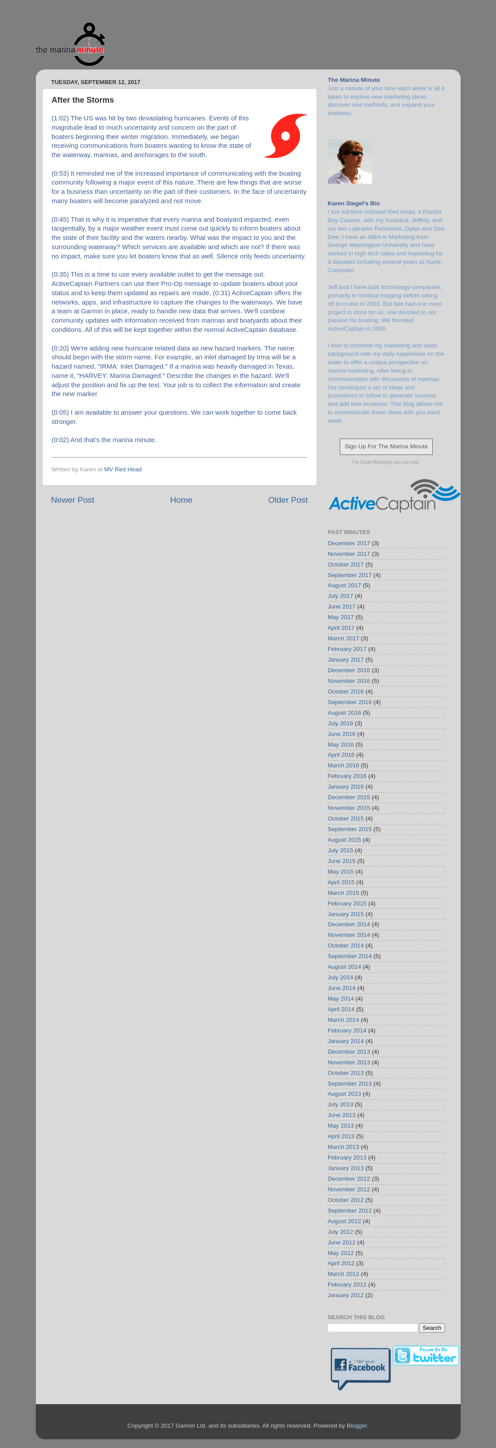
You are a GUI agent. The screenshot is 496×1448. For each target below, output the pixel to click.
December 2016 (349, 670)
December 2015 (349, 797)
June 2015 (342, 861)
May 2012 (341, 1253)
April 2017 (341, 627)
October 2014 (346, 945)
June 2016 (342, 734)
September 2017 (350, 575)
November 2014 (349, 935)
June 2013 (342, 1115)
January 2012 (346, 1295)
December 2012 (349, 1178)
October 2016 (346, 691)
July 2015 (341, 850)
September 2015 (350, 829)
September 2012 (350, 1210)
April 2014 (341, 1009)
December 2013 (349, 1051)
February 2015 (347, 903)
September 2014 (350, 956)
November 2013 (349, 1062)
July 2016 (341, 723)
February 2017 (347, 649)
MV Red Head (123, 469)
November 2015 (349, 808)
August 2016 (344, 712)
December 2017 (349, 543)
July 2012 (341, 1231)
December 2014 (349, 924)
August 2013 (344, 1093)
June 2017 (342, 606)
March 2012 (343, 1274)
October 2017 (346, 564)
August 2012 (344, 1221)
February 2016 (347, 776)
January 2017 (346, 659)
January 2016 (346, 786)
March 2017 (343, 638)
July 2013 (341, 1104)
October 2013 (346, 1073)
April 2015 (341, 882)
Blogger (356, 1425)
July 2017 (341, 596)
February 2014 (347, 1030)
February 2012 (347, 1284)
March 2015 (343, 893)
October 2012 (346, 1200)
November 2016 (349, 681)
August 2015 (344, 839)
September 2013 (350, 1083)
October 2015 (346, 818)
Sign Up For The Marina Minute (386, 446)
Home (181, 499)
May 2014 (341, 998)
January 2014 (346, 1041)
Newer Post (73, 499)
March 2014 (343, 1020)
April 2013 (341, 1136)
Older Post (288, 499)
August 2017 (344, 585)
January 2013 (346, 1168)
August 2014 (344, 966)
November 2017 (349, 554)
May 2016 (341, 744)
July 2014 (341, 977)
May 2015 (341, 871)
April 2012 (341, 1263)
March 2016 (343, 765)
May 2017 (341, 617)
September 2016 (350, 702)
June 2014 (342, 988)
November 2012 (349, 1189)
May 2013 (341, 1125)
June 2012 (342, 1242)
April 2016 (341, 754)
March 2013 (343, 1147)
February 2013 (347, 1157)
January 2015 (346, 914)
